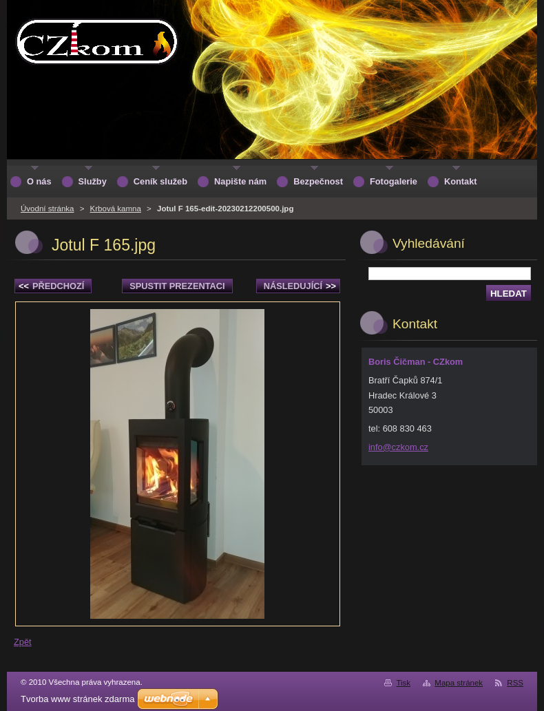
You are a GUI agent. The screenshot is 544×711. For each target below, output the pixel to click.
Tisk (403, 683)
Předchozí (51, 286)
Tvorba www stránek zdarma (77, 699)
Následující (300, 286)
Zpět (23, 642)
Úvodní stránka (47, 208)
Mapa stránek (459, 683)
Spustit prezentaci (176, 286)
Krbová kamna (115, 208)
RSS (515, 683)
